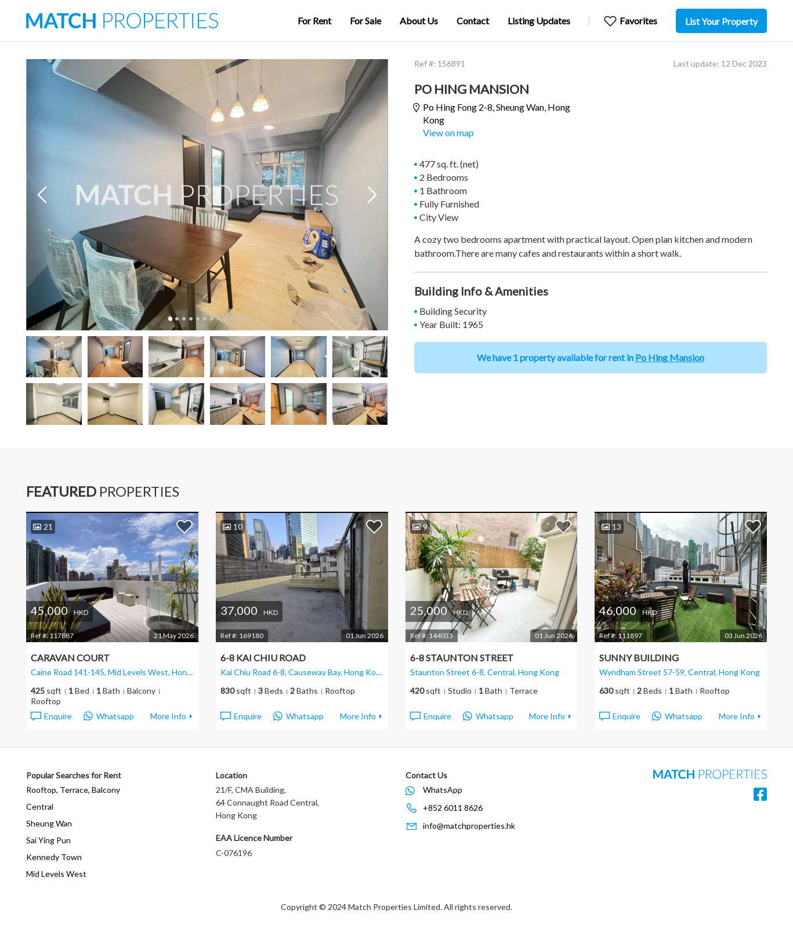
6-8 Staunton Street (461, 657)
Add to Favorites (184, 526)
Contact (473, 20)
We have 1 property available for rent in (590, 357)
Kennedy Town (54, 857)
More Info (168, 716)
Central (39, 806)
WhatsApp (442, 790)
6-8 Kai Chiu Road (263, 657)
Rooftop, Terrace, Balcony (73, 790)
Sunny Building (639, 657)
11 (239, 318)
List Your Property (721, 21)
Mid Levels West (56, 874)
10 (232, 318)
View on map (448, 132)
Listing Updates (539, 20)
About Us (419, 20)
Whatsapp (109, 716)
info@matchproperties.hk (469, 826)
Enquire (51, 716)
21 (43, 526)
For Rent (314, 20)
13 (611, 526)
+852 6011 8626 (453, 808)
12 (246, 318)
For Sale (365, 20)
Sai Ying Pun (48, 840)
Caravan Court (70, 657)
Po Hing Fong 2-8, (496, 113)
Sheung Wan (49, 823)
